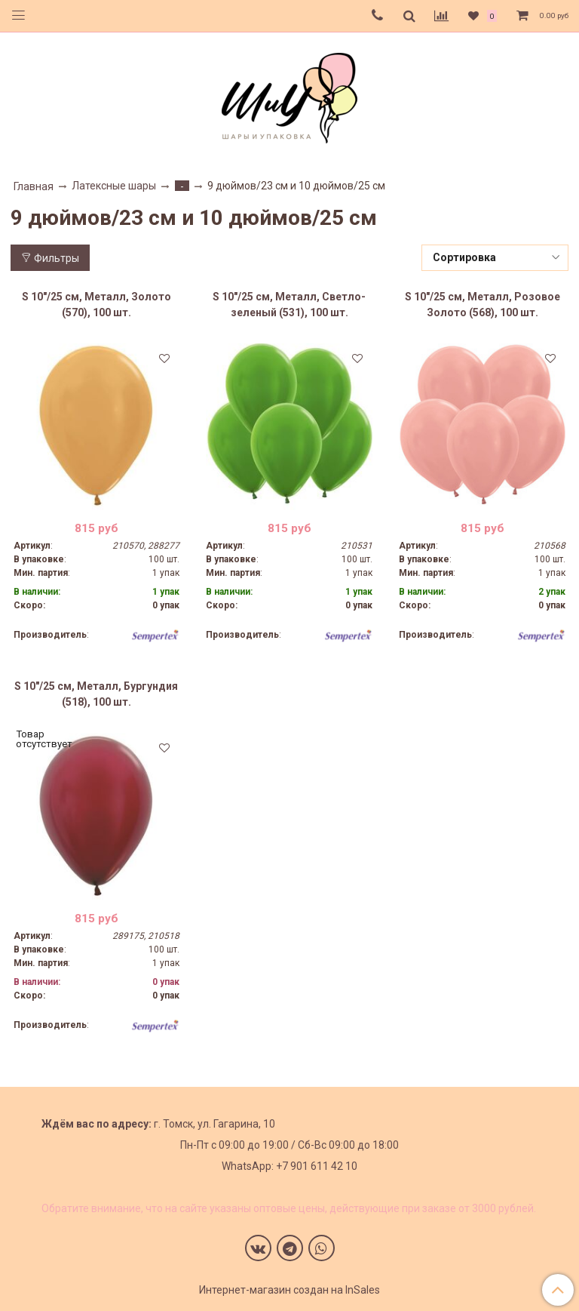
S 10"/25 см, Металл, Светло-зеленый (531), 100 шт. (289, 305)
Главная (34, 186)
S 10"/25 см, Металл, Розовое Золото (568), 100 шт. (482, 305)
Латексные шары (114, 186)
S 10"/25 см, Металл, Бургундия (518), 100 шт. (96, 694)
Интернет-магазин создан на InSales (289, 1290)
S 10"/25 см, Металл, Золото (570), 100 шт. (96, 305)
